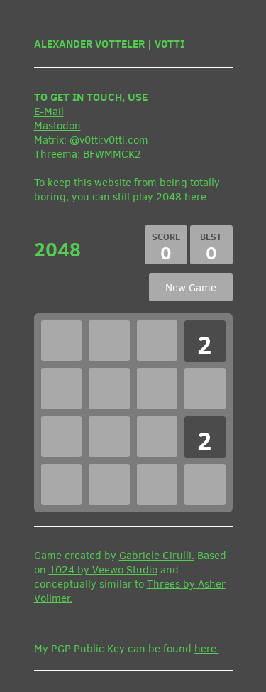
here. (206, 649)
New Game (190, 288)
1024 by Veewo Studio (103, 570)
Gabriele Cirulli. (156, 555)
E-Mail (49, 111)
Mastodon (57, 126)
